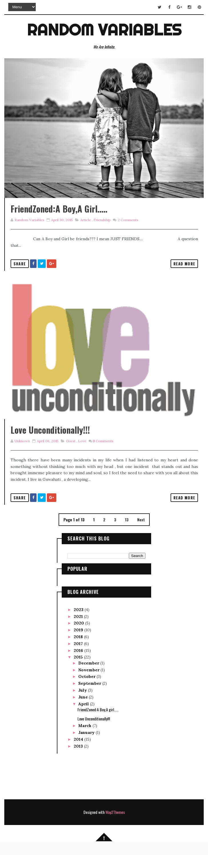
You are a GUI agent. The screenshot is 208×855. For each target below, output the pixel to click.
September (90, 697)
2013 (79, 759)
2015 (79, 670)
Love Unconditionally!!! (50, 443)
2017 (79, 657)
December (89, 676)
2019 (79, 643)
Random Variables (104, 29)
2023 (79, 623)
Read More (184, 270)
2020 (79, 636)
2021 (79, 629)
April (84, 717)
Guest (70, 454)
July (83, 703)
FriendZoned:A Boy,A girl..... (59, 215)
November (89, 683)
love (82, 454)
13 (127, 533)
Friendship (102, 227)
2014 (79, 753)
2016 (79, 663)
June (83, 710)
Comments (127, 227)
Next (141, 533)
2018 (79, 650)
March (85, 739)
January (87, 746)
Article (85, 227)
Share (19, 270)
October (87, 690)
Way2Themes (115, 825)
